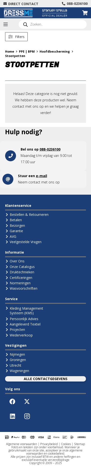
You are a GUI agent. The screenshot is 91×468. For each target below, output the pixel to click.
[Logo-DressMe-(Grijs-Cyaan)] (18, 13)
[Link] (45, 155)
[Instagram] (27, 416)
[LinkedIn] (12, 416)
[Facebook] (12, 401)
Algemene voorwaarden (21, 444)
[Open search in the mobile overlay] (53, 24)
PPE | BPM (27, 51)
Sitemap (79, 444)
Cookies (66, 444)
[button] (5, 24)
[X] (27, 401)
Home (9, 51)
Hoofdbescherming (55, 51)
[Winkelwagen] (85, 12)
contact (34, 182)
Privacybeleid (49, 444)
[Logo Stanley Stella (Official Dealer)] (54, 13)
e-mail (41, 175)
